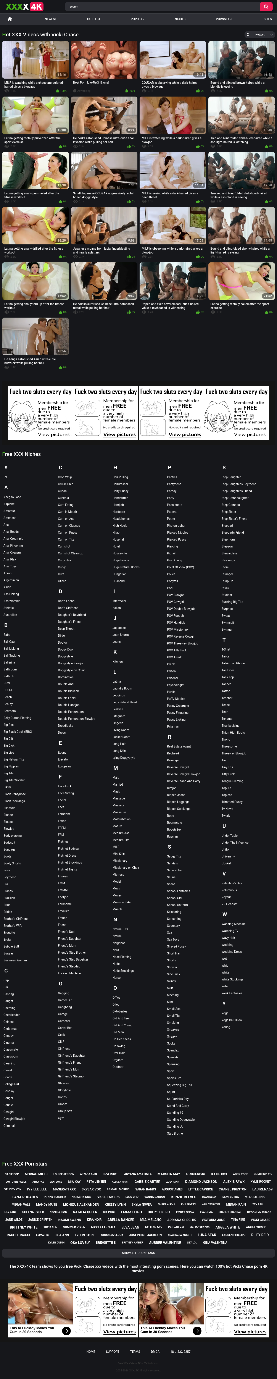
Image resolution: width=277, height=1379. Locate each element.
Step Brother (175, 1133)
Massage (119, 798)
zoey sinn (172, 1181)
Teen (225, 712)
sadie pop (12, 1174)
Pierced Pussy (176, 539)
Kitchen (118, 661)
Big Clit (8, 738)
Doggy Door (66, 649)
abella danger (120, 1220)
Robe (170, 815)
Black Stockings (14, 801)
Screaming (174, 918)
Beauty (8, 704)
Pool (170, 588)
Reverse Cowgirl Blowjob (183, 774)
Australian (10, 615)
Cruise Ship (65, 484)
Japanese (119, 628)
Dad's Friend (66, 601)
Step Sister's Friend (234, 518)
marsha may (169, 1174)
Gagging (63, 993)
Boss (6, 870)
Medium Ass (121, 833)
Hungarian (119, 574)
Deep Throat (66, 628)
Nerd (116, 950)
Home (9, 19)
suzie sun (50, 1227)
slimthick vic (263, 1174)
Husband (119, 581)
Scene (171, 884)
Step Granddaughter (235, 498)
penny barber (55, 1197)
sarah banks (145, 1189)
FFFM (62, 828)
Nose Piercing (122, 957)
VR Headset (229, 904)
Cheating (9, 1008)
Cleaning (9, 1063)
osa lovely (80, 1243)
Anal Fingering (13, 545)
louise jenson (63, 1174)
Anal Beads (11, 531)
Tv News (227, 809)
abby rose (240, 1174)
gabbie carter (147, 1182)
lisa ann (62, 1235)
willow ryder (211, 1204)
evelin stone (85, 1235)
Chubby (8, 1035)
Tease (226, 705)
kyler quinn (56, 1242)
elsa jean (130, 1227)
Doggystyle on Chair (71, 670)
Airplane (8, 504)
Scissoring (174, 912)
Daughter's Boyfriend (72, 615)
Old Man (118, 1032)
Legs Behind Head (125, 702)
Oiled (116, 1004)
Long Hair (119, 744)
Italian (117, 608)
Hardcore (119, 511)
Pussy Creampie (178, 705)
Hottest (93, 19)
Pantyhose (174, 484)
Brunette (9, 932)
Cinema (8, 1042)
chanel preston (232, 1189)
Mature (117, 826)
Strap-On (227, 581)
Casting (8, 994)
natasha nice (81, 1196)
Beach (7, 697)
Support (112, 1351)
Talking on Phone (233, 663)
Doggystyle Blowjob (71, 663)
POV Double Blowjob (181, 608)
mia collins (255, 1197)
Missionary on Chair (126, 867)
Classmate (10, 1049)
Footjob (63, 897)
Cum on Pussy (67, 532)
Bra (5, 884)
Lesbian (118, 709)
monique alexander (81, 1205)
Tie (224, 760)
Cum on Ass (66, 518)
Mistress (118, 874)
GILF (61, 1041)
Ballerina (9, 662)
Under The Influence (235, 842)
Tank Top (228, 677)
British (7, 912)
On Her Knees (122, 1039)
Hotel (116, 546)
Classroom (10, 1056)
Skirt (170, 988)
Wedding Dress (232, 951)
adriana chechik (181, 1220)
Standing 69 (175, 1112)
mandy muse (46, 1204)
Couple (8, 1105)
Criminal (9, 1125)
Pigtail (171, 553)
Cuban (62, 491)
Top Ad (226, 788)
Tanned (227, 684)
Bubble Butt (11, 946)
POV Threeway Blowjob (182, 643)
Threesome (229, 746)
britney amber (132, 1242)
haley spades (200, 1227)
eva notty (188, 1204)
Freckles (63, 911)
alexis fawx (234, 1182)
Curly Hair (64, 560)
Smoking (173, 1022)
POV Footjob (175, 615)
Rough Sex (174, 829)
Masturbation (121, 819)
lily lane (10, 1212)
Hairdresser (120, 484)
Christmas (10, 1028)
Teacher (227, 698)
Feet (61, 807)
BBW (6, 683)
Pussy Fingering (177, 712)
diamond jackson (201, 1182)
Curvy (62, 567)
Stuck (225, 588)
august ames (172, 1189)
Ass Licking (11, 594)
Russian (172, 836)
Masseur (118, 805)
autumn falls (16, 1181)
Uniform (227, 849)
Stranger (227, 574)
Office (116, 997)
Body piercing (12, 835)
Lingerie (118, 723)
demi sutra (230, 1196)
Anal (6, 524)
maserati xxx (64, 1189)
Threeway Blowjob (234, 753)
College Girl (11, 1084)
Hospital (118, 539)
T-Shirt (226, 649)
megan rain (236, 1204)
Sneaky (172, 1036)
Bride (6, 905)
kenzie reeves (183, 1197)
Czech (62, 581)
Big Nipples (11, 766)
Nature (117, 936)
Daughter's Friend (69, 621)
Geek (61, 1035)
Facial (62, 800)
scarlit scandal (230, 1212)
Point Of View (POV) (180, 567)
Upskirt (226, 863)
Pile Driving (174, 560)
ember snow (185, 1212)
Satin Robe (174, 870)
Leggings (119, 695)
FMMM (63, 890)
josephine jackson (145, 1235)
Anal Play (9, 559)
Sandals (172, 863)
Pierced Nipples (177, 532)
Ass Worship (11, 601)
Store (225, 567)
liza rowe (110, 1174)
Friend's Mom (67, 945)
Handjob (118, 505)
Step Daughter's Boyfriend (239, 484)
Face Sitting (66, 793)
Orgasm (118, 1060)
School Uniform (177, 905)
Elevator (63, 759)
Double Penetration (71, 712)
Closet (7, 1070)
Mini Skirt (119, 854)
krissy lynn (115, 1205)
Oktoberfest (120, 1011)
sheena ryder (33, 1212)
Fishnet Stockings (70, 862)
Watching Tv (230, 931)
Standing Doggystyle (181, 1119)
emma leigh (131, 1212)
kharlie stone (196, 1174)
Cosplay (8, 1091)
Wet (224, 958)
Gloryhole (64, 1090)
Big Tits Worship (14, 780)
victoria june (213, 1220)
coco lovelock (112, 1235)
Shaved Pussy (176, 946)
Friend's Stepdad (69, 966)
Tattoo (226, 691)
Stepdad (227, 525)
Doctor (62, 642)
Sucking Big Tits (232, 602)
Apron (7, 573)
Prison (171, 671)
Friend (62, 925)
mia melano (150, 1220)
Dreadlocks (65, 725)
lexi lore (56, 1181)
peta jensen (96, 1181)
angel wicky (256, 1227)
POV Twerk (174, 657)
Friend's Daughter (69, 938)
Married (118, 784)
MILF (116, 847)
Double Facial (67, 698)
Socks (171, 1043)
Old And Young (122, 1025)
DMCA (155, 1351)
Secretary (173, 925)
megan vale (21, 1204)
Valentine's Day (232, 883)
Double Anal (66, 684)
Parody (171, 491)
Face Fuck (65, 786)
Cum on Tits (66, 539)
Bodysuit (9, 842)
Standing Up (175, 1126)
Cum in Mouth (67, 511)
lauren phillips (233, 1235)
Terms (135, 1351)
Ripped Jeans (176, 795)
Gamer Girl (65, 1000)
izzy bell (258, 1204)
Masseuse (119, 812)
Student (227, 595)
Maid (116, 777)
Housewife (120, 553)
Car (5, 987)
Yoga (225, 1013)
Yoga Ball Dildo (232, 1020)
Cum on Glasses (69, 525)
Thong (226, 739)
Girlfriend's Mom (69, 1069)
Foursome (65, 904)
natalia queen (85, 1212)
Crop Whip (65, 477)
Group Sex (65, 1111)
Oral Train (119, 1053)
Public (171, 692)
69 (5, 477)
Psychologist (175, 685)
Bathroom (10, 669)
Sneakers (173, 1029)
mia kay (74, 1182)
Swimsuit (228, 622)
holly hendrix (159, 1212)
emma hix (42, 1235)
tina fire (238, 1219)
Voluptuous (229, 890)
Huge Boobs (121, 560)
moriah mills (36, 1174)
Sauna (171, 877)
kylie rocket (260, 1181)
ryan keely (209, 1196)
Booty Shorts (12, 863)
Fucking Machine (69, 973)
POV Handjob (176, 622)
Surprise (227, 608)
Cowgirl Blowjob (14, 1119)
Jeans (117, 641)
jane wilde (13, 1219)
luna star (207, 1235)
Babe (6, 634)
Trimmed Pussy (232, 802)
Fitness (63, 876)
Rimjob (172, 788)
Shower (172, 967)
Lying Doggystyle (124, 757)
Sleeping (173, 995)
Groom (62, 1104)
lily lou (192, 1242)
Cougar (8, 1098)
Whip (225, 965)
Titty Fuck (228, 774)
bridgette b (106, 1243)
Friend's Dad (66, 931)
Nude (116, 964)
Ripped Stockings (178, 809)
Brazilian (9, 898)
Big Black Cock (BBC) (17, 731)
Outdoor (118, 1067)
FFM (61, 834)
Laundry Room (122, 688)
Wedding (227, 944)
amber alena (166, 1204)
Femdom (64, 814)
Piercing (172, 546)
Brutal (7, 939)
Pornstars (224, 19)
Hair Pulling (120, 477)
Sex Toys (173, 939)
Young (226, 1027)
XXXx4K (134, 1370)
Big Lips (8, 752)
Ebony (62, 752)
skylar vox (91, 1189)
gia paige (109, 1212)
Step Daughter (231, 477)
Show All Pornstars (138, 1253)
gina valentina (215, 1242)
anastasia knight (180, 1235)
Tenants (227, 718)
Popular (137, 19)
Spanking (173, 1064)
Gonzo (62, 1097)
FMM (61, 883)
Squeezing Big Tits (179, 1085)
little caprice (200, 1189)
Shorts (171, 960)
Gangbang (65, 1007)
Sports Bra (174, 1078)
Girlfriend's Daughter (71, 1055)
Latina (117, 681)
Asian (7, 587)
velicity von (12, 1189)
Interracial (119, 601)
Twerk (226, 815)
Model (117, 881)
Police (171, 574)
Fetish (62, 821)
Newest (51, 19)
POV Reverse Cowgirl (181, 636)
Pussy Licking (176, 719)
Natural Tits (120, 929)
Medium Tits (121, 840)
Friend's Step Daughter (73, 959)
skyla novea (142, 1204)
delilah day (153, 1227)
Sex (169, 932)
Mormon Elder (122, 902)
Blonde (8, 815)
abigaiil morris (118, 1189)
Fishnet (63, 841)
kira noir (94, 1219)
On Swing (119, 1046)
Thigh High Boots (233, 732)
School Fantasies (178, 891)
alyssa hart (120, 1181)
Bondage (9, 849)
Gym (61, 1118)
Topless (227, 795)
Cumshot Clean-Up (70, 553)
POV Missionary (177, 629)
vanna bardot (155, 1196)
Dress (62, 732)
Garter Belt (65, 1028)
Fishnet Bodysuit (69, 848)
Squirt (171, 1092)
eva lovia (206, 1212)
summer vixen (74, 1227)
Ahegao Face (12, 497)
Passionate (174, 505)
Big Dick (8, 745)
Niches (180, 19)
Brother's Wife (12, 925)
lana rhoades (25, 1197)
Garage (63, 1014)
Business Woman (15, 960)
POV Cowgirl (175, 602)
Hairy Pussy (121, 491)
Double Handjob (68, 705)
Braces (8, 891)
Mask (116, 791)
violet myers (108, 1197)
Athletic (8, 608)
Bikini (7, 787)
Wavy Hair (228, 938)
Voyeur (226, 897)
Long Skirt (119, 750)
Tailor (225, 656)
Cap (6, 980)
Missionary (120, 860)
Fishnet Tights (67, 869)
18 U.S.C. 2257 (180, 1351)
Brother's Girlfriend (16, 918)
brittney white (23, 1227)
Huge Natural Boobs (126, 567)
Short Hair (174, 953)
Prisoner (172, 678)
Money (117, 895)
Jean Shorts (121, 634)
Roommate (174, 822)
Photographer (176, 525)
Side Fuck (173, 974)
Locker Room (121, 737)
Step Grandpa (231, 505)
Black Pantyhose (14, 794)
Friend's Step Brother (72, 952)
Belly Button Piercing (17, 718)
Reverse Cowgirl (178, 767)
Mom (116, 888)
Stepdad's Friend (233, 532)
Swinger (227, 629)
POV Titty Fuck (177, 650)
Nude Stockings (123, 970)
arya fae (38, 1181)
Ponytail (172, 581)
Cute (61, 574)
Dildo (61, 635)
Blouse (8, 822)
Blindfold (9, 808)
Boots (7, 856)
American (9, 518)
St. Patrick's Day (178, 1099)
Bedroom (9, 711)
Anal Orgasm (12, 552)
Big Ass (8, 725)
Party (170, 498)
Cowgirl (8, 1112)
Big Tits (8, 773)
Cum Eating (66, 505)
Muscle (117, 909)
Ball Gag (9, 641)
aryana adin (88, 1174)
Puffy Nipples (176, 699)
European (64, 766)
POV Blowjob (176, 595)
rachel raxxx (18, 1235)
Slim (170, 1002)
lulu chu (132, 1196)
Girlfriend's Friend (70, 1062)
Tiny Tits (227, 767)
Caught (8, 1001)
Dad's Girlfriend (68, 608)
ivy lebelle (37, 1189)
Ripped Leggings (178, 802)
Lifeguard (119, 716)
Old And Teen (121, 1018)
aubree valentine (165, 1243)
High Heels (120, 525)
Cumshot (64, 546)
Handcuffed (120, 498)
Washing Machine (234, 924)
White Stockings (232, 979)
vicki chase (260, 1220)
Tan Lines (228, 670)
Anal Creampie (13, 538)
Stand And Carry (178, 1106)
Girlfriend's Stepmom (72, 1076)
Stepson (227, 546)
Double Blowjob (68, 691)
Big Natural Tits (13, 759)
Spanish (172, 1057)
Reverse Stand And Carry (183, 781)
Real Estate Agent (179, 746)
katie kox (219, 1174)
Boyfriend (9, 877)
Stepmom (228, 539)
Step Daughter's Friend (237, 491)
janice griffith (40, 1219)
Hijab (116, 532)
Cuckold (63, 498)
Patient (172, 511)
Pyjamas (173, 726)
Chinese (8, 1022)
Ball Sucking (11, 655)
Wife (225, 986)
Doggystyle (65, 656)
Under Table (230, 835)
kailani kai (176, 1227)
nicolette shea (103, 1227)
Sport (170, 1071)
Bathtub (8, 676)
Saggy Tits (174, 856)
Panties (172, 477)
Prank (171, 664)
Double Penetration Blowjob (76, 718)
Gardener (64, 1021)
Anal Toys (10, 566)
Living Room (121, 730)
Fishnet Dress (67, 855)
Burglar (8, 953)
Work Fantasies (232, 993)
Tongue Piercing (232, 781)
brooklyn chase (259, 1212)
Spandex (173, 1050)
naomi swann (69, 1220)
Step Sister (229, 511)
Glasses (63, 1083)
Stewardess (229, 553)
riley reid (260, 1235)
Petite (171, 518)
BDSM (7, 690)
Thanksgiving (231, 725)
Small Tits (173, 1015)
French (62, 918)
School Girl (174, 898)
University (228, 856)
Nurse (117, 977)
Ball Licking (11, 648)
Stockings (228, 560)
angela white (228, 1227)
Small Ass (173, 1009)
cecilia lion (58, 1212)
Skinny (171, 981)
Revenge (173, 760)
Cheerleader (11, 1015)
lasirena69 (262, 1189)
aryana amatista (137, 1174)
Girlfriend (64, 1048)
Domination (66, 677)
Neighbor (119, 943)
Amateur (9, 511)
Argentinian (11, 580)
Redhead (173, 753)
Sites (268, 19)
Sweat (226, 615)
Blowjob (8, 828)
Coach (7, 1077)
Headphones (121, 518)
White (225, 972)
